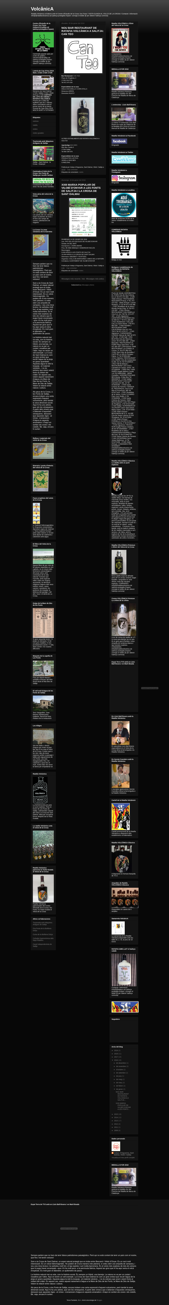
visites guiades (38, 133)
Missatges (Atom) (88, 285)
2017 (116, 1057)
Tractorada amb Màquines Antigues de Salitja (42, 924)
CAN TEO (76, 76)
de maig (119, 1079)
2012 (116, 1124)
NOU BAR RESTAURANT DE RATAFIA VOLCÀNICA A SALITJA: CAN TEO (82, 31)
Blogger (99, 1300)
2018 (116, 1054)
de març (119, 1083)
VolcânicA (42, 8)
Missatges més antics (95, 279)
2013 (116, 1121)
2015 (116, 1114)
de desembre (121, 1063)
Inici (83, 279)
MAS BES (73, 145)
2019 (116, 1050)
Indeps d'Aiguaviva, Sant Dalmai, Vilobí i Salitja (124, 1154)
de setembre (121, 1073)
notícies (36, 121)
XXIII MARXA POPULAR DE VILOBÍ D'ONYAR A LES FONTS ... (123, 1106)
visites (81, 270)
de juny (119, 1076)
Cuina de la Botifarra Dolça (43, 934)
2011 (116, 1127)
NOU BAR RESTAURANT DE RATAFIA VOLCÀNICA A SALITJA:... (122, 1096)
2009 (116, 1130)
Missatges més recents (70, 279)
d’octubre (119, 1070)
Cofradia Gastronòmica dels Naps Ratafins (43, 939)
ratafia (81, 172)
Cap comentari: (72, 169)
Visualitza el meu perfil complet (123, 1158)
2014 (116, 1117)
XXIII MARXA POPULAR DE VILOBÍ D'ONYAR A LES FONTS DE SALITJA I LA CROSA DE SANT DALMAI (81, 189)
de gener (119, 1089)
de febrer (119, 1086)
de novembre (121, 1066)
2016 (116, 1060)
